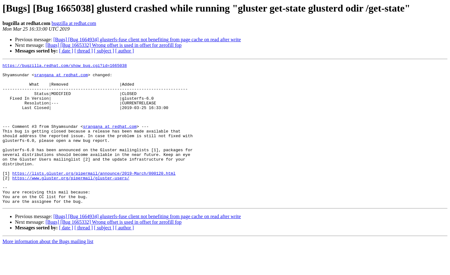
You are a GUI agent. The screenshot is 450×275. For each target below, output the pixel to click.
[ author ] (124, 50)
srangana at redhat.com (61, 77)
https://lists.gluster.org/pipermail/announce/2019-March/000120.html (94, 195)
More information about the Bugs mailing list (47, 269)
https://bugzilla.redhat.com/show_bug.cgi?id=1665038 (64, 66)
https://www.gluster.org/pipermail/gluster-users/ (70, 201)
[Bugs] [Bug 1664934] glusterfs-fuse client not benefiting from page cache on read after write (147, 39)
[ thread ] (83, 50)
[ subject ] (104, 50)
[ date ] (66, 50)
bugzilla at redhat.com (74, 23)
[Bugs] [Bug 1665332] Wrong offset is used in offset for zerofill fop (114, 45)
